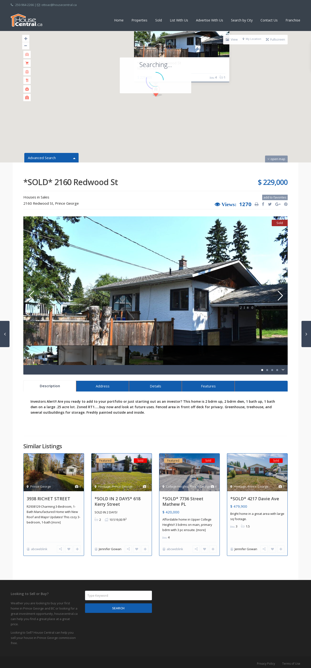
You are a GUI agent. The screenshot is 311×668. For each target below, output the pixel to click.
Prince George (67, 203)
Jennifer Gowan (110, 549)
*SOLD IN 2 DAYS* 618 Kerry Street (117, 501)
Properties (139, 20)
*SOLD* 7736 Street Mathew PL (182, 501)
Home (119, 20)
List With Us (179, 20)
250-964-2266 (24, 5)
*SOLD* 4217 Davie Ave (254, 498)
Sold (158, 20)
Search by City (242, 20)
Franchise (293, 20)
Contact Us (269, 20)
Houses (29, 197)
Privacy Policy (266, 661)
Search (118, 605)
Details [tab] (155, 386)
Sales (45, 197)
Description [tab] (50, 385)
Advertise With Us (209, 20)
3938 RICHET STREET (48, 498)
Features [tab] (208, 386)
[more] (56, 522)
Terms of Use (291, 661)
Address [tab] (103, 386)
